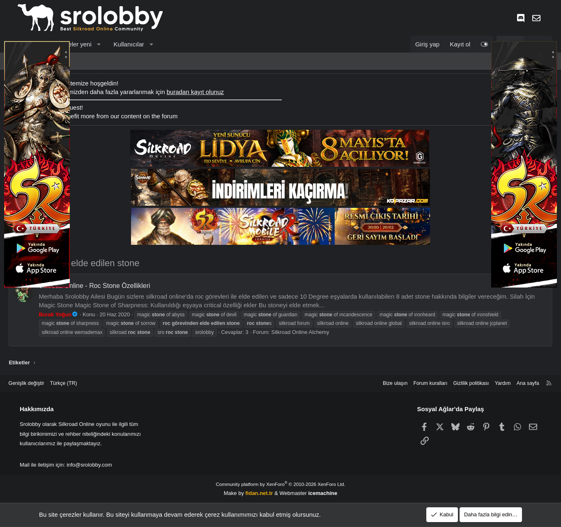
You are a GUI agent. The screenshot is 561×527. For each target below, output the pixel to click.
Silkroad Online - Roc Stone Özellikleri (103, 285)
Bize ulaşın (375, 383)
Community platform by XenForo (280, 483)
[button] (107, 44)
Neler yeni (87, 44)
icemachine (322, 493)
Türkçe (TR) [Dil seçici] (79, 383)
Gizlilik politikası (455, 383)
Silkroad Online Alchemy (309, 332)
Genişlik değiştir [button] (40, 383)
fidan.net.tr (259, 493)
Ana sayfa (514, 383)
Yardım (488, 383)
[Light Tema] (476, 44)
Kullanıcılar (137, 44)
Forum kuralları (412, 383)
